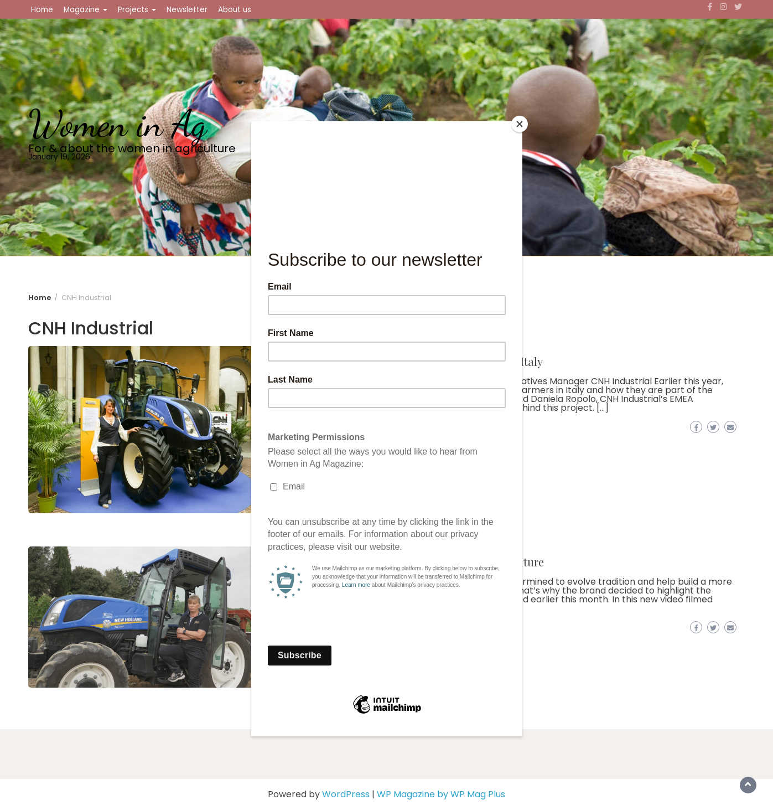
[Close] (519, 124)
